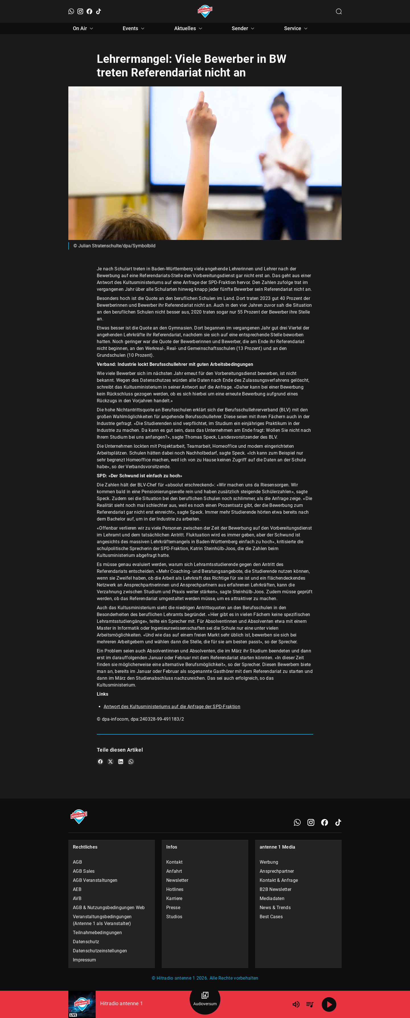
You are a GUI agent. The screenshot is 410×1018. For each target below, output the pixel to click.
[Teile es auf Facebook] (100, 761)
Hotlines (174, 889)
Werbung (269, 862)
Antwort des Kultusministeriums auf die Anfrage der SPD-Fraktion (172, 706)
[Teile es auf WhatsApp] (131, 761)
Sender (244, 28)
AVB (77, 898)
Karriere (174, 898)
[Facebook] (89, 11)
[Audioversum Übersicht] (205, 999)
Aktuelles (189, 28)
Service (296, 28)
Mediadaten (272, 898)
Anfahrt (174, 871)
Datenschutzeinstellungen (100, 950)
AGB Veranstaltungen (95, 880)
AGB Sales (84, 871)
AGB (77, 862)
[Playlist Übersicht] (309, 1004)
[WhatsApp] (71, 11)
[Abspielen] (329, 1004)
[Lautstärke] (296, 1004)
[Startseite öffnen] (205, 11)
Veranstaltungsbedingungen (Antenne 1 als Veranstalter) (102, 920)
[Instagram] (80, 11)
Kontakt (174, 862)
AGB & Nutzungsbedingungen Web (109, 907)
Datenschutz (86, 941)
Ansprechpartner (277, 871)
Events (134, 28)
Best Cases (271, 916)
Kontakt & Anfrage (279, 880)
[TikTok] (98, 11)
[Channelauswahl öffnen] (339, 11)
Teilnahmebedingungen (97, 932)
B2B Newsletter (275, 889)
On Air (84, 28)
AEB (77, 889)
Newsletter (177, 880)
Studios (174, 916)
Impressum (84, 960)
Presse (173, 907)
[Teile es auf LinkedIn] (120, 761)
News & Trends (275, 907)
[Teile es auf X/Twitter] (110, 761)
